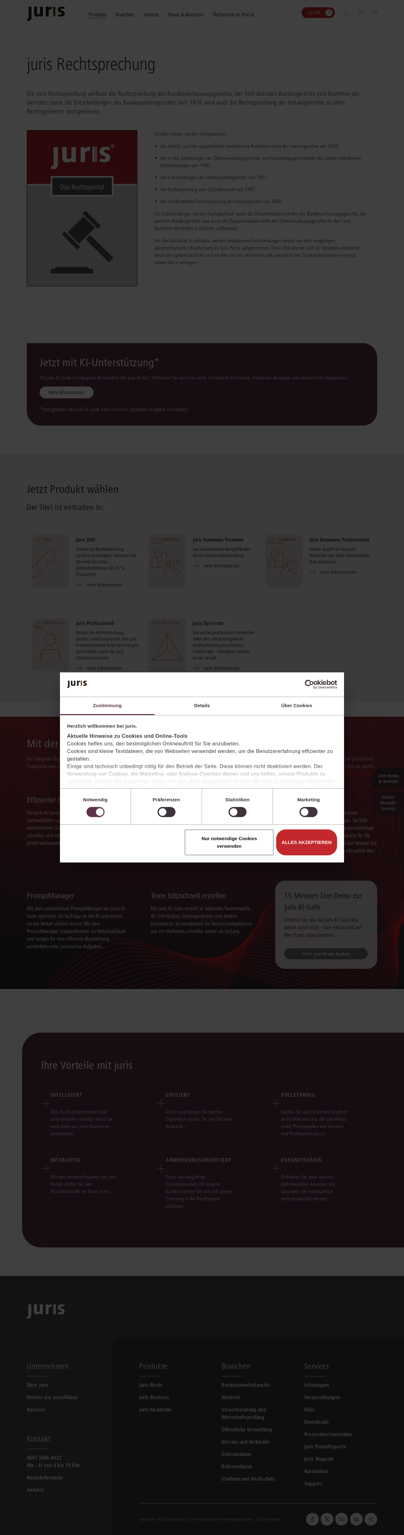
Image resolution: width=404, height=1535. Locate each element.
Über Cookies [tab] (296, 705)
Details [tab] (202, 705)
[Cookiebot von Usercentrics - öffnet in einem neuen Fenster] (309, 684)
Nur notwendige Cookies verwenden (229, 842)
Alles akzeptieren (307, 842)
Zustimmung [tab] (107, 705)
